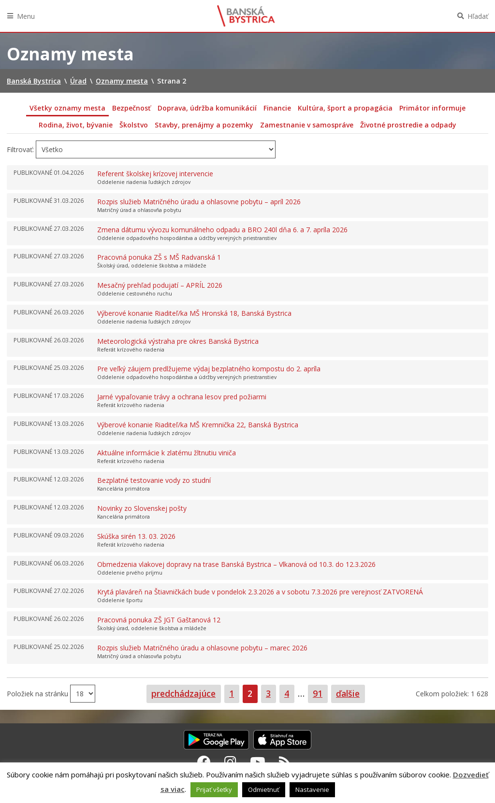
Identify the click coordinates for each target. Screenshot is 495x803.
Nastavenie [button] (312, 789)
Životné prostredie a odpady (408, 124)
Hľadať (477, 16)
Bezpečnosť (131, 108)
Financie (277, 108)
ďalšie (348, 693)
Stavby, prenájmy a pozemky (204, 124)
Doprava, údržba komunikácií (207, 108)
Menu (26, 16)
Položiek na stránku (38, 693)
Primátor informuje (432, 108)
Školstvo (133, 124)
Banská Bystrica (246, 15)
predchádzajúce (183, 693)
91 (320, 693)
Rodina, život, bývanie (76, 124)
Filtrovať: (20, 149)
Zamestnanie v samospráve (306, 124)
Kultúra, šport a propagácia (345, 108)
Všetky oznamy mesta (67, 108)
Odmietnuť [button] (263, 789)
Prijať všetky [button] (214, 789)
